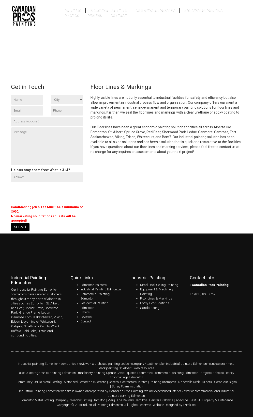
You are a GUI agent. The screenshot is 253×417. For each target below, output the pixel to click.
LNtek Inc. (189, 405)
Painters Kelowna (161, 400)
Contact (118, 15)
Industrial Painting (108, 11)
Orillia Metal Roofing (48, 382)
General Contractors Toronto (128, 382)
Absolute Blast (186, 400)
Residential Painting (203, 11)
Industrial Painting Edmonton (100, 289)
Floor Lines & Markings (156, 298)
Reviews (95, 15)
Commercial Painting (155, 11)
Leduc (45, 312)
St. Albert (52, 303)
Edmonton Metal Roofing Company (44, 400)
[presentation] (48, 192)
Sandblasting (150, 308)
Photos (72, 15)
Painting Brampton (162, 382)
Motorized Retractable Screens (85, 382)
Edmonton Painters (93, 285)
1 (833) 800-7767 (203, 294)
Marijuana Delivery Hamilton (127, 400)
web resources (144, 368)
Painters (73, 11)
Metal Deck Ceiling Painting (159, 285)
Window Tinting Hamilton (87, 400)
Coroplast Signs (225, 382)
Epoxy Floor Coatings (154, 303)
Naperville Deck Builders (195, 382)
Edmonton (38, 303)
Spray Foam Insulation (127, 386)
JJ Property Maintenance (215, 400)
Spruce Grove (34, 308)
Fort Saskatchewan (38, 317)
